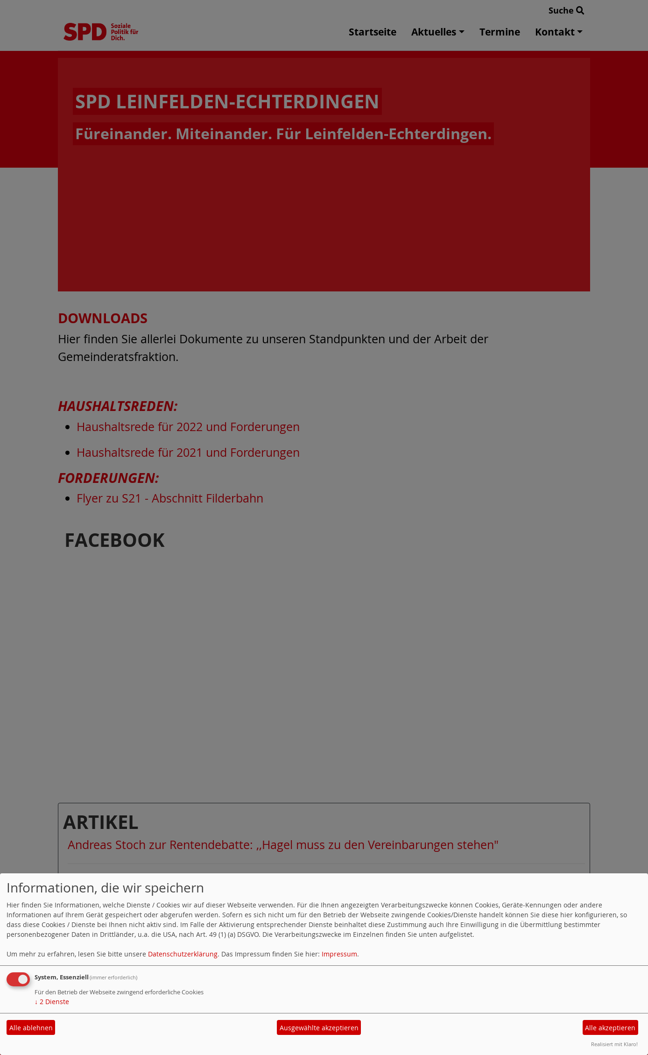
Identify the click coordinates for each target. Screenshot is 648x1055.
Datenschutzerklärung (183, 953)
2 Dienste (52, 1001)
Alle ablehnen (31, 1027)
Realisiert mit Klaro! (614, 1044)
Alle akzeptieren (610, 1027)
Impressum (339, 953)
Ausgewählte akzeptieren (319, 1027)
